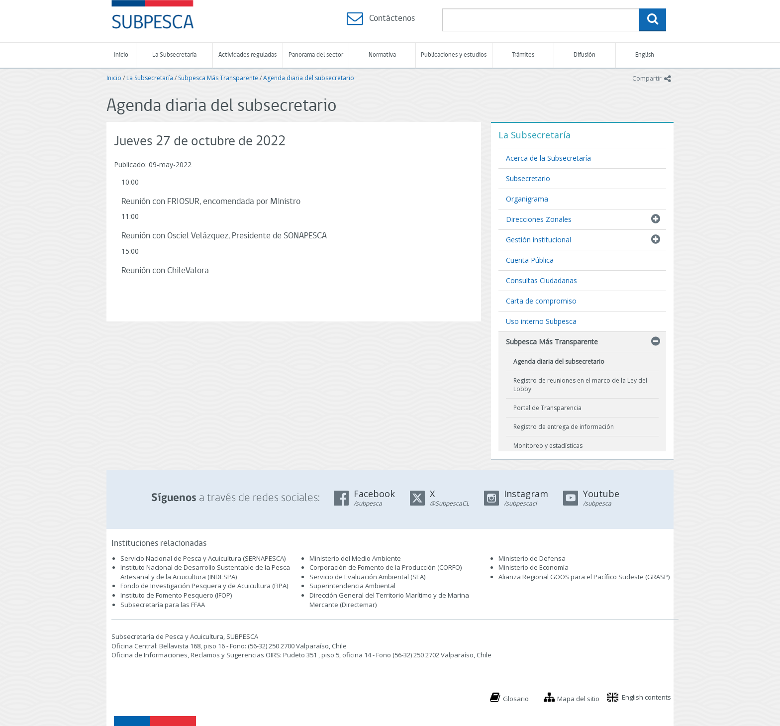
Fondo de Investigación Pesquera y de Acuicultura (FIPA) (204, 585)
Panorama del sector (316, 55)
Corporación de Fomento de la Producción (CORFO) (385, 567)
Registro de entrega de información (563, 426)
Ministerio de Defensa (532, 558)
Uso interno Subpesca (541, 321)
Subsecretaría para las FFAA (162, 604)
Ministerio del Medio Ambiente (355, 558)
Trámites (523, 55)
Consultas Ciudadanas (541, 280)
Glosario (516, 698)
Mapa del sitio (578, 698)
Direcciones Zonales (539, 219)
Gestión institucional (538, 239)
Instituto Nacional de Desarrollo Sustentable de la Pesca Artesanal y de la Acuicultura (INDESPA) (205, 572)
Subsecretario (528, 178)
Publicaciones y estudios (454, 55)
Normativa (382, 55)
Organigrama (527, 199)
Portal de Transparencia (547, 408)
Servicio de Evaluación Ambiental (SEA (366, 576)
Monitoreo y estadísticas (548, 445)
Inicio (121, 55)
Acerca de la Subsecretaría (548, 158)
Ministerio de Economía (533, 567)
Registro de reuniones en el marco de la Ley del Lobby (580, 384)
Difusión (584, 55)
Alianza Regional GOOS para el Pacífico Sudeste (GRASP (583, 576)
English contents (646, 697)
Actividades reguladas (247, 55)
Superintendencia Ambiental (352, 585)
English (644, 55)
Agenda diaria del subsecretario (308, 78)
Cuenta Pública (530, 260)
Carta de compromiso (541, 301)
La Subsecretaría (174, 55)
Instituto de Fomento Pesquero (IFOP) (176, 595)
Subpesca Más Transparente (218, 78)
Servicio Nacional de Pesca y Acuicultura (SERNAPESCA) (203, 558)
